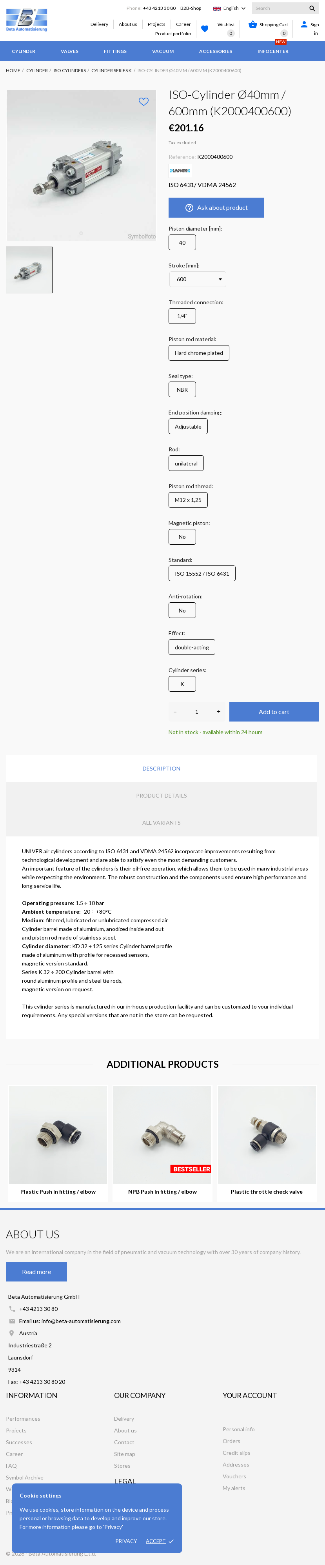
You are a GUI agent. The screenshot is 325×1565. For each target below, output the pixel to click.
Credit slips (237, 1452)
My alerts (234, 1488)
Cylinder (23, 51)
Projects (156, 24)
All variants (161, 822)
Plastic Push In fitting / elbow (58, 1191)
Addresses (236, 1464)
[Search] (285, 8)
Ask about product (216, 208)
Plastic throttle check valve (267, 1191)
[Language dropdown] (235, 8)
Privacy (126, 1541)
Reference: (182, 156)
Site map (124, 1453)
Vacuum (163, 51)
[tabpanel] (81, 165)
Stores (122, 1465)
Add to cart (274, 711)
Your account (250, 1395)
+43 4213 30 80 (159, 8)
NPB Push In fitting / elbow (162, 1191)
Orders (231, 1441)
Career (183, 24)
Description (161, 768)
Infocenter (273, 47)
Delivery (99, 24)
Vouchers (234, 1476)
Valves (69, 51)
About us (128, 24)
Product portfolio (173, 33)
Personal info (239, 1429)
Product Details (161, 795)
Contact (124, 1442)
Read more (36, 1271)
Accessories (215, 51)
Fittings (115, 51)
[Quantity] (197, 712)
